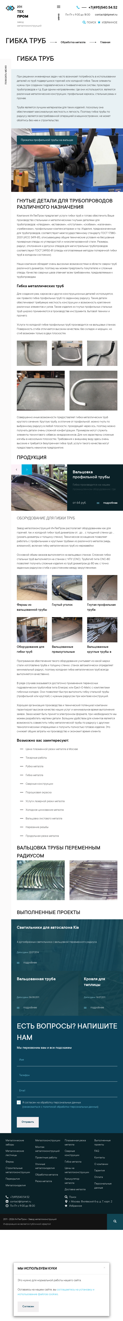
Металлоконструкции (47, 1155)
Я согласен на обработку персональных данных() (60, 1120)
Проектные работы (46, 1172)
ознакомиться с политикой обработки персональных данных (60, 1122)
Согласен (28, 1306)
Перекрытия (13, 1194)
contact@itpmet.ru (106, 14)
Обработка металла (46, 1190)
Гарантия (99, 1185)
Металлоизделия (16, 1200)
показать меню (6, 74)
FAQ (96, 1166)
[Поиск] (115, 1237)
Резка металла (43, 1196)
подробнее (107, 508)
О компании (101, 1179)
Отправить (28, 1137)
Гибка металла (73, 1176)
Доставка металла (75, 1204)
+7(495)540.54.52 (103, 8)
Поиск (70, 1212)
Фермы (10, 1176)
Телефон (24, 1090)
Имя (21, 1074)
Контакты (99, 1172)
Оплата (98, 1192)
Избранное (73, 1221)
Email (22, 1105)
